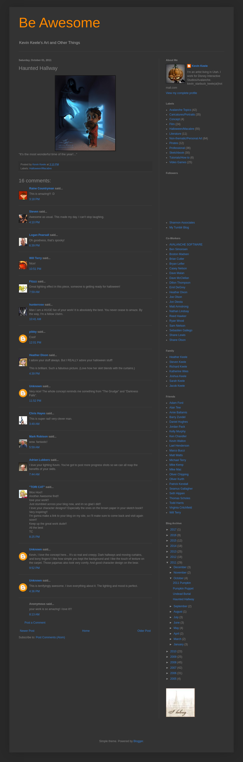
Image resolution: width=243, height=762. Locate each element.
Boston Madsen (179, 254)
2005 (173, 678)
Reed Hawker (177, 316)
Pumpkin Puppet (183, 588)
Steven (33, 211)
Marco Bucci (177, 450)
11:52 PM (35, 400)
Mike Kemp (176, 464)
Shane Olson (177, 340)
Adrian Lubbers (39, 460)
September (181, 606)
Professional (177, 148)
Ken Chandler (177, 436)
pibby (33, 331)
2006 (173, 673)
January (179, 644)
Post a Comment (35, 622)
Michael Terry (177, 460)
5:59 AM (34, 447)
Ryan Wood (176, 320)
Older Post (144, 630)
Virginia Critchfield (180, 507)
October (179, 578)
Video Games (177, 162)
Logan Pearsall (39, 235)
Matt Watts (176, 455)
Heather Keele (178, 357)
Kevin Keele (200, 66)
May (177, 628)
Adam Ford (176, 402)
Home (86, 630)
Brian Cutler (176, 258)
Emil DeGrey (177, 287)
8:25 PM (34, 536)
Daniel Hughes (178, 421)
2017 (173, 529)
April (177, 633)
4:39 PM (34, 373)
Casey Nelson (178, 268)
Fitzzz (33, 281)
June (177, 622)
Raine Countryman (41, 188)
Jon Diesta (176, 301)
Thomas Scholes (179, 498)
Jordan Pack (177, 426)
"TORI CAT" (37, 487)
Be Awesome (59, 22)
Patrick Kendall (178, 484)
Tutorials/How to (179, 157)
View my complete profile (181, 93)
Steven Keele (177, 362)
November (180, 572)
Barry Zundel (177, 417)
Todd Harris (176, 503)
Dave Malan (176, 273)
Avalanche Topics (180, 110)
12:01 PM (35, 342)
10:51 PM (35, 269)
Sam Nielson (177, 325)
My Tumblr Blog (179, 227)
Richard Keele (178, 366)
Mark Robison (38, 436)
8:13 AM (34, 614)
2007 (173, 667)
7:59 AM (34, 292)
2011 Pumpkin (182, 583)
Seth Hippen (177, 493)
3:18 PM (34, 199)
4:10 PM (34, 222)
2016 (173, 535)
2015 (173, 540)
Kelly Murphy (177, 431)
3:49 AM (34, 424)
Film (172, 124)
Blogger (138, 741)
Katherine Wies (178, 371)
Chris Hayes (37, 413)
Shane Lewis (177, 335)
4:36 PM (34, 591)
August (178, 611)
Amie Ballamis (178, 412)
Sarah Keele (177, 381)
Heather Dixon (38, 355)
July (176, 617)
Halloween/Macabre (40, 168)
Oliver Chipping (179, 474)
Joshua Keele (177, 376)
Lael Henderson (179, 445)
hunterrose (36, 304)
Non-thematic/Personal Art (185, 138)
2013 (173, 551)
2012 (173, 557)
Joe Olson (175, 297)
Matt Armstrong (178, 306)
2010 (173, 651)
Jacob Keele (177, 385)
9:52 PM (34, 568)
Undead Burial (182, 594)
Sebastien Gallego (180, 330)
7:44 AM (34, 474)
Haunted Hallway (183, 599)
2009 (173, 656)
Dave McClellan (179, 278)
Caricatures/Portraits (182, 114)
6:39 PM (34, 245)
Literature (175, 133)
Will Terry (35, 258)
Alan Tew (175, 407)
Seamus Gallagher (181, 488)
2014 (173, 546)
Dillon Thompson (179, 282)
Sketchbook (176, 152)
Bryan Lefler (177, 263)
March (178, 639)
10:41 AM (35, 319)
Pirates (173, 143)
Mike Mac (175, 469)
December (180, 567)
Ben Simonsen (178, 249)
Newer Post (27, 630)
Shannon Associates (182, 222)
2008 (173, 662)
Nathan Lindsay (179, 311)
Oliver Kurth (176, 479)
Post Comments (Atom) (50, 637)
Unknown (35, 386)
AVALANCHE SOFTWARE (186, 244)
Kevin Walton (177, 441)
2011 (173, 562)
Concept (174, 119)
